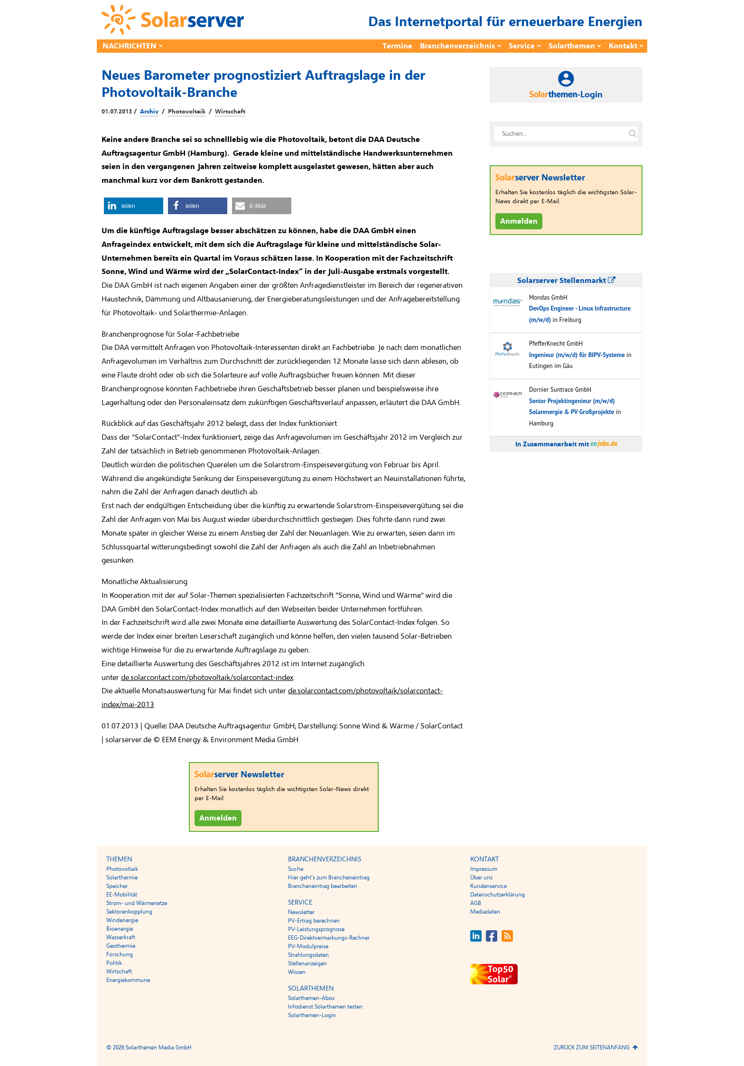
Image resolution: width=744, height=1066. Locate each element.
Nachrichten (129, 46)
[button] (133, 206)
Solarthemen (572, 46)
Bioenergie (119, 929)
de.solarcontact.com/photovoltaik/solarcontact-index (207, 677)
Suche (295, 869)
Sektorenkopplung (129, 911)
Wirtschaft (230, 111)
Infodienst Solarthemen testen (325, 1006)
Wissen (297, 972)
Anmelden (218, 818)
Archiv (149, 111)
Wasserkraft (120, 937)
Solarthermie (122, 877)
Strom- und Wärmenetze (136, 903)
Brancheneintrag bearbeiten (322, 886)
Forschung (119, 954)
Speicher (117, 886)
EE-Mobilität (121, 894)
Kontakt (623, 46)
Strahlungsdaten (308, 955)
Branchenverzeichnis (457, 46)
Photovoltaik (186, 111)
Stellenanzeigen (307, 963)
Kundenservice (488, 886)
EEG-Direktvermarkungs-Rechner (329, 938)
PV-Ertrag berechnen (314, 920)
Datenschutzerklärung (497, 894)
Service (522, 46)
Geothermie (120, 946)
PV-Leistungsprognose (316, 929)
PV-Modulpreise (308, 946)
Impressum (483, 869)
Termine (397, 46)
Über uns (481, 877)
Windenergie (122, 920)
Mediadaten (485, 911)
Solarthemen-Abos (311, 998)
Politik (114, 963)
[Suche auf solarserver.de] (632, 134)
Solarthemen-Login (312, 1015)
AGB (475, 903)
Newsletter (301, 912)
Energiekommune (128, 980)
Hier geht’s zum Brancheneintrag (329, 877)
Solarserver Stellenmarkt (566, 280)
